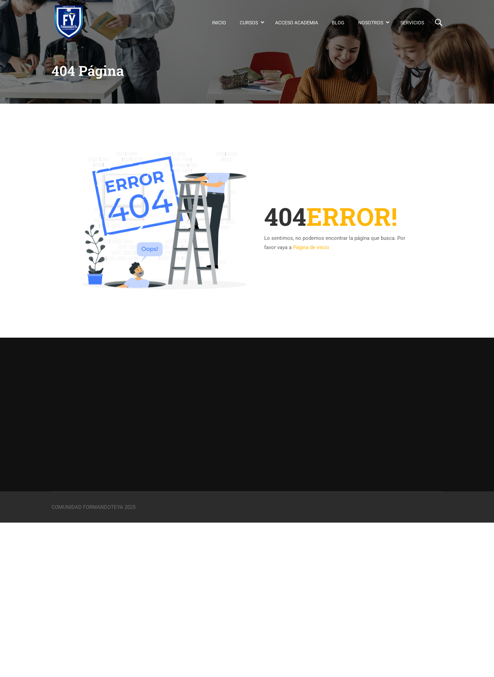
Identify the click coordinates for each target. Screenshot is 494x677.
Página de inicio (311, 247)
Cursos (249, 22)
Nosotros (370, 22)
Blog (338, 22)
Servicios (412, 22)
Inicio (219, 22)
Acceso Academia (296, 22)
